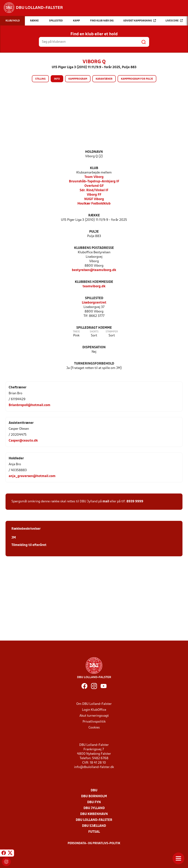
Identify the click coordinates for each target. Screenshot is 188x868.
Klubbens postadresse (94, 248)
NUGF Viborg (94, 199)
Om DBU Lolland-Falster (94, 704)
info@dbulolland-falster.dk (94, 767)
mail (105, 501)
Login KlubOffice (94, 710)
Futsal (94, 831)
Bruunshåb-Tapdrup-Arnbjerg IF (94, 181)
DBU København (94, 814)
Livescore (174, 20)
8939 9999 (134, 501)
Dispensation (94, 347)
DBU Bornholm (94, 796)
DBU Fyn (94, 802)
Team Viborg (94, 177)
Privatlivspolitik (94, 721)
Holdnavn (94, 152)
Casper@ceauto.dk (23, 440)
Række (94, 215)
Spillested (94, 298)
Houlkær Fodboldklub (94, 203)
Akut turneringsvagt (94, 715)
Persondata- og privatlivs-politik (94, 843)
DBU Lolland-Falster (94, 820)
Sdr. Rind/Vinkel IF (94, 190)
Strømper (112, 332)
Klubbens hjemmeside (94, 282)
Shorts (94, 332)
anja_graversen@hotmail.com (32, 476)
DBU (94, 790)
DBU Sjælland (94, 826)
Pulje (94, 231)
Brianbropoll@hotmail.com (29, 405)
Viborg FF (94, 194)
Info (57, 79)
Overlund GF (94, 186)
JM (13, 537)
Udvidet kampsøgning (139, 20)
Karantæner (104, 79)
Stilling (40, 79)
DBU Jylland (94, 808)
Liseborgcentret (94, 302)
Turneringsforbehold (94, 363)
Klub (94, 168)
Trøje (76, 332)
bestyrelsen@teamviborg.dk (94, 270)
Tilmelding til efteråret (28, 545)
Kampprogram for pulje (137, 79)
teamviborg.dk (94, 286)
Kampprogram (77, 79)
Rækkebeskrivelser (26, 528)
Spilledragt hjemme (94, 327)
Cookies (94, 727)
